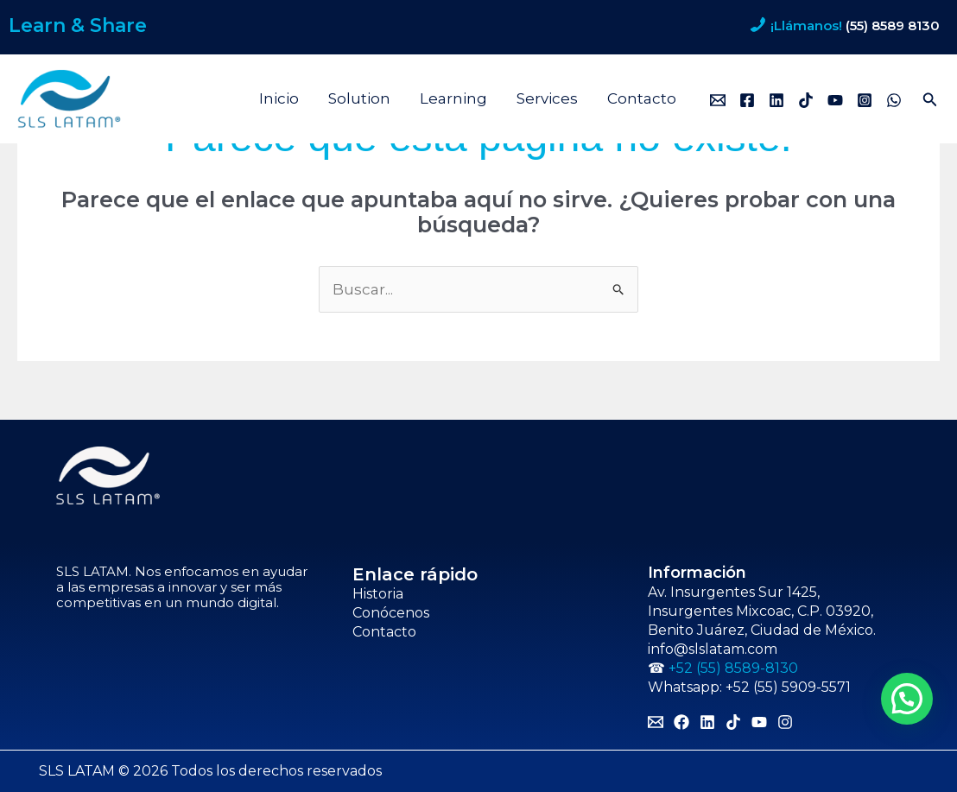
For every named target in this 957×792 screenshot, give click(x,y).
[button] (930, 100)
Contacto (641, 98)
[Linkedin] (776, 100)
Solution (359, 98)
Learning (453, 98)
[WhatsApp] (893, 100)
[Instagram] (864, 100)
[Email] (717, 100)
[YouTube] (835, 100)
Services (547, 98)
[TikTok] (805, 100)
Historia (377, 594)
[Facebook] (747, 100)
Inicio (279, 98)
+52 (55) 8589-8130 (733, 668)
